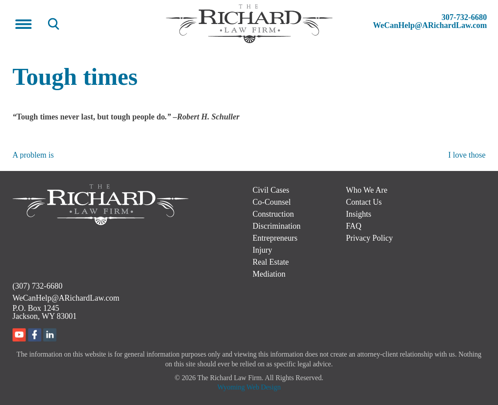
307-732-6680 (464, 17)
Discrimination (277, 226)
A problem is (33, 155)
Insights (358, 214)
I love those (467, 155)
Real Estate (271, 262)
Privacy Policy (369, 238)
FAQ (353, 226)
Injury (262, 250)
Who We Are (366, 190)
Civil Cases (271, 190)
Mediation (269, 274)
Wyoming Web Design (249, 387)
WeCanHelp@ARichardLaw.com (430, 25)
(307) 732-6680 (37, 286)
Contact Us (364, 202)
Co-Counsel (272, 202)
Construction (273, 214)
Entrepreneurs (275, 238)
